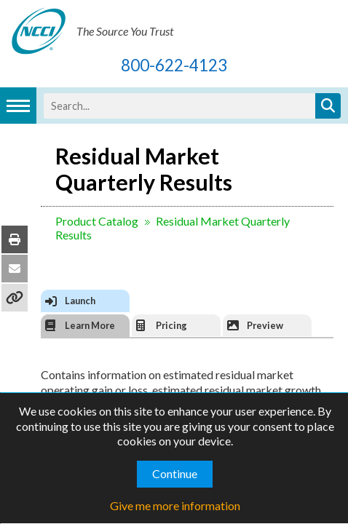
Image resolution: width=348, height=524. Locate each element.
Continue (174, 473)
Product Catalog (85, 221)
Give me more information (175, 505)
